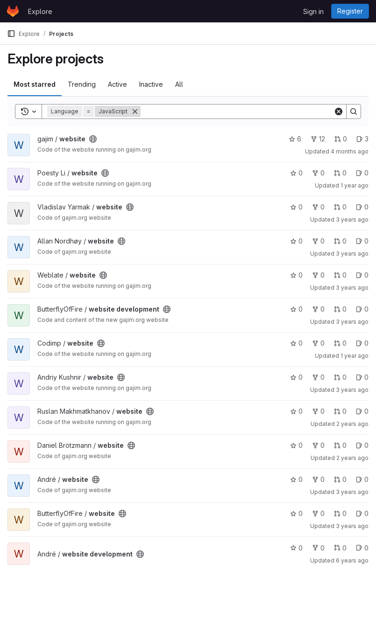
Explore (40, 11)
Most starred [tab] (35, 84)
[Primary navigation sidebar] (11, 33)
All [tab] (179, 84)
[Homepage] (13, 11)
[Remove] (135, 111)
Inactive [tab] (151, 84)
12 (318, 139)
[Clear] (338, 111)
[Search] (237, 111)
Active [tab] (117, 84)
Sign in (313, 11)
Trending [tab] (82, 84)
